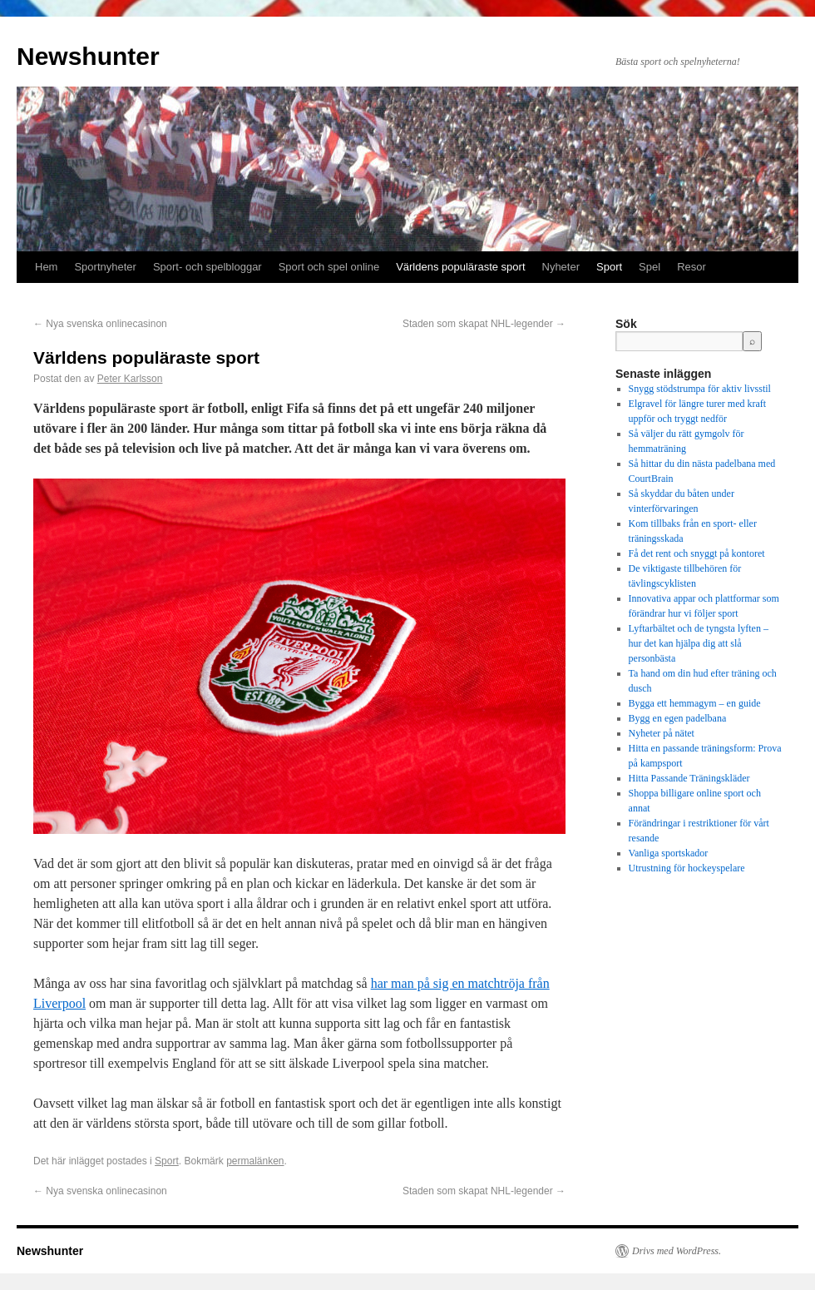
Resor (691, 266)
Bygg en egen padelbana (678, 718)
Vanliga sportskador (669, 853)
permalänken (255, 1161)
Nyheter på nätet (661, 733)
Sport (609, 266)
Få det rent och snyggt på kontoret (697, 553)
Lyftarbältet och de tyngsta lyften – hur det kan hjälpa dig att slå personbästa (698, 643)
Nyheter (561, 266)
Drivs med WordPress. (676, 1251)
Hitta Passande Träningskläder (689, 778)
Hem (46, 266)
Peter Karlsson (130, 379)
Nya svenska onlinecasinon (100, 324)
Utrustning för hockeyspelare (687, 868)
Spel (649, 266)
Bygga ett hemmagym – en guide (695, 703)
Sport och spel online (329, 266)
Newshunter (88, 56)
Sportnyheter (105, 266)
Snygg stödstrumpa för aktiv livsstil (700, 388)
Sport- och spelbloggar (207, 266)
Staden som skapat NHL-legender (484, 324)
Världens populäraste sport (460, 266)
